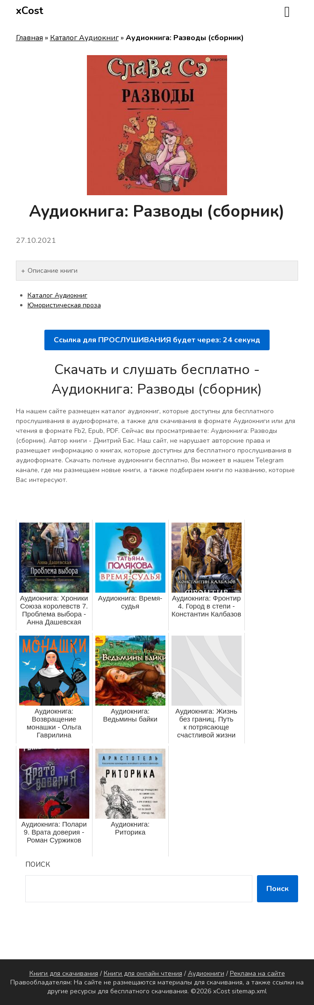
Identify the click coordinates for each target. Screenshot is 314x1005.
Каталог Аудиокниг (84, 38)
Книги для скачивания (63, 973)
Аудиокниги (206, 973)
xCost (29, 11)
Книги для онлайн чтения (143, 973)
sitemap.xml (249, 991)
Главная (29, 38)
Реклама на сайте (257, 973)
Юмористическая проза (64, 305)
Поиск (37, 864)
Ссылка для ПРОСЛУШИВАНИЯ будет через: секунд (157, 340)
